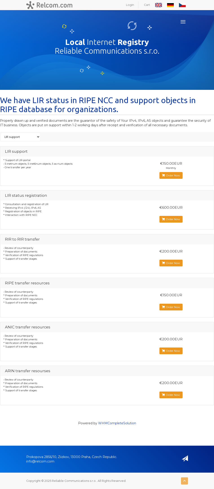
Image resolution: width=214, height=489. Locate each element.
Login (130, 5)
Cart (147, 5)
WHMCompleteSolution (117, 423)
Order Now (171, 175)
